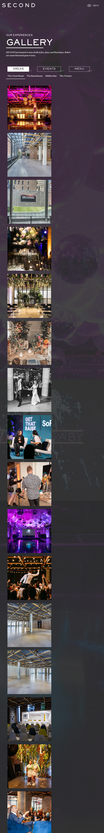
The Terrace (65, 75)
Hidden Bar (51, 75)
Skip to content (11, 12)
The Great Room (15, 75)
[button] (8, 689)
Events (49, 69)
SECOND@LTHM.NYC (59, 764)
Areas (18, 69)
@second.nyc (25, 657)
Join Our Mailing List (52, 772)
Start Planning (53, 633)
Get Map (52, 759)
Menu (79, 69)
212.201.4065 (41, 764)
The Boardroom (35, 75)
